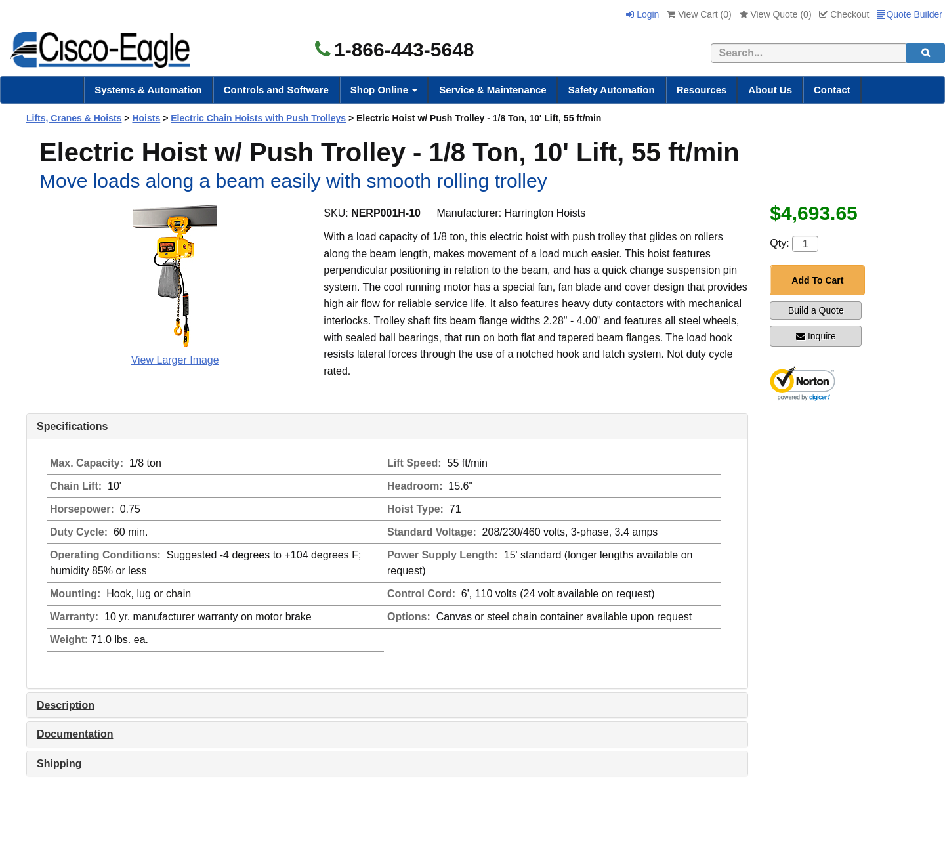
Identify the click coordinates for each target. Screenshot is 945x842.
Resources (702, 89)
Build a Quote (816, 310)
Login (642, 14)
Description (65, 705)
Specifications (72, 426)
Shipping (59, 763)
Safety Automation (611, 89)
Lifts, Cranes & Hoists (73, 118)
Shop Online (384, 89)
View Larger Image (175, 360)
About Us (770, 89)
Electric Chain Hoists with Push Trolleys (258, 118)
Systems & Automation (148, 89)
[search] (925, 53)
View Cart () (699, 14)
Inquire (816, 336)
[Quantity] (805, 244)
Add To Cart (817, 280)
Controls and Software (276, 89)
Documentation (75, 734)
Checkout (844, 14)
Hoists (146, 118)
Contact (832, 89)
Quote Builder (909, 14)
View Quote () (776, 14)
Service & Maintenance (492, 89)
